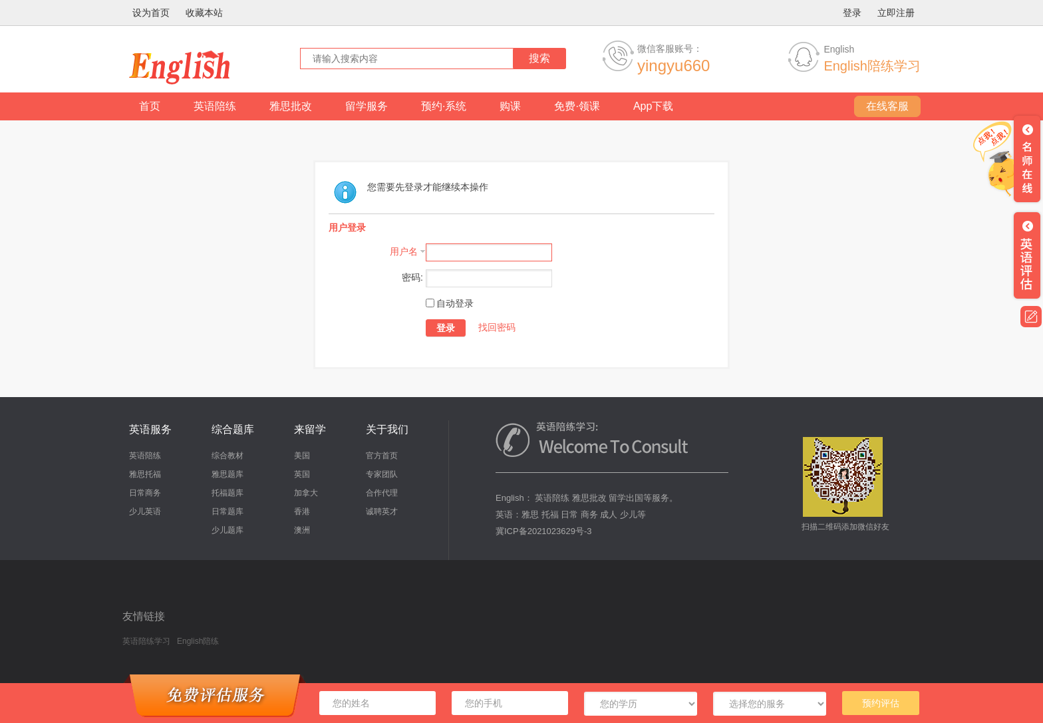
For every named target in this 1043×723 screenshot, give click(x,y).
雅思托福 (145, 474)
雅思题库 (227, 474)
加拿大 (306, 493)
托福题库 (227, 493)
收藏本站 (204, 12)
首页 (149, 106)
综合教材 (227, 455)
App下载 (653, 106)
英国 (302, 474)
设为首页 (151, 12)
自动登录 (450, 303)
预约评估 (880, 703)
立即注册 (896, 12)
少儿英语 (145, 511)
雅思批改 (290, 106)
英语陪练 (215, 106)
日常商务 (145, 493)
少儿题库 (227, 530)
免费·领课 (576, 106)
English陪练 (198, 641)
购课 (510, 106)
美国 (302, 455)
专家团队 (382, 474)
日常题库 (227, 511)
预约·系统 (443, 106)
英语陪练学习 (146, 641)
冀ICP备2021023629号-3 (544, 531)
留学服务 (366, 106)
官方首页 (382, 455)
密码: (412, 277)
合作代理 (382, 493)
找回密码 (497, 327)
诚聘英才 (382, 511)
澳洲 (302, 530)
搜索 (539, 58)
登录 (852, 12)
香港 (302, 511)
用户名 (404, 251)
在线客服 (887, 106)
